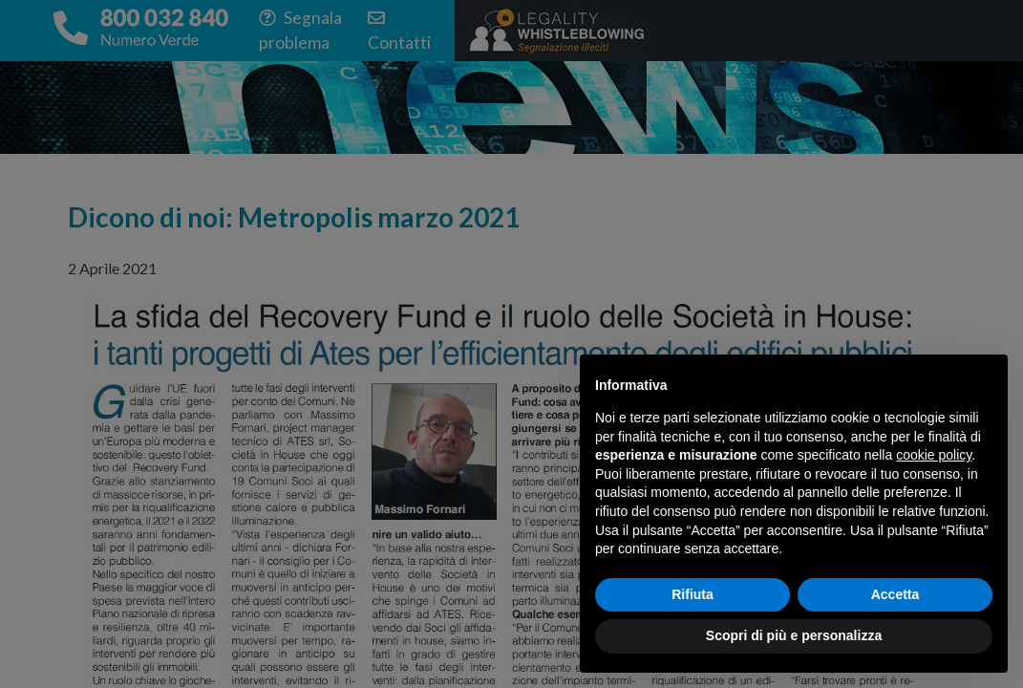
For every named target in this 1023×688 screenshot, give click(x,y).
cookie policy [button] (933, 454)
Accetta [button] (895, 594)
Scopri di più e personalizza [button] (794, 635)
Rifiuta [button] (692, 594)
